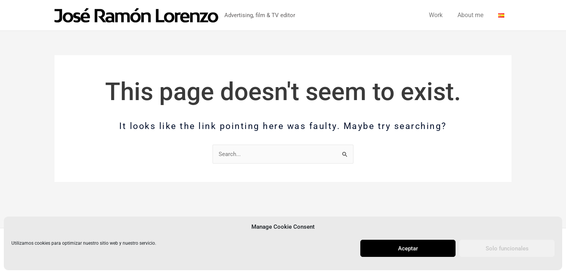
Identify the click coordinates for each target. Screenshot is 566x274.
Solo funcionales (507, 248)
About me (474, 15)
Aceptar (408, 248)
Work (442, 15)
